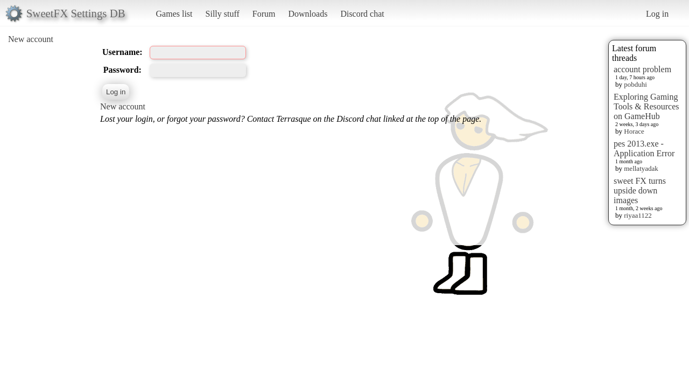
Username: (122, 52)
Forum (264, 13)
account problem (642, 69)
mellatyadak (641, 168)
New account (30, 39)
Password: (122, 69)
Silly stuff (223, 13)
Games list (174, 13)
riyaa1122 (638, 215)
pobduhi (635, 84)
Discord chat (362, 13)
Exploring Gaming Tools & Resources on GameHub (646, 106)
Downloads (307, 13)
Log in (657, 13)
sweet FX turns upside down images (640, 190)
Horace (634, 131)
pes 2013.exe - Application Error (644, 148)
